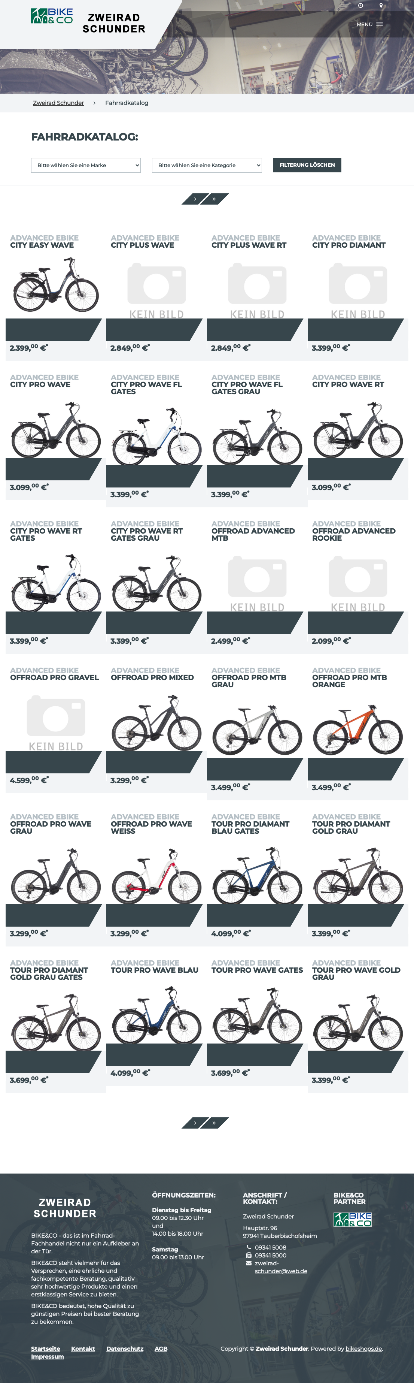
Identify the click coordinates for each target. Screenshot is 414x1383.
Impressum (47, 1356)
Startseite (45, 1348)
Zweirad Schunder (58, 102)
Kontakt (83, 1348)
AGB (161, 1348)
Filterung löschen (307, 165)
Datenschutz (124, 1348)
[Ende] (214, 199)
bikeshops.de (363, 1348)
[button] (370, 24)
